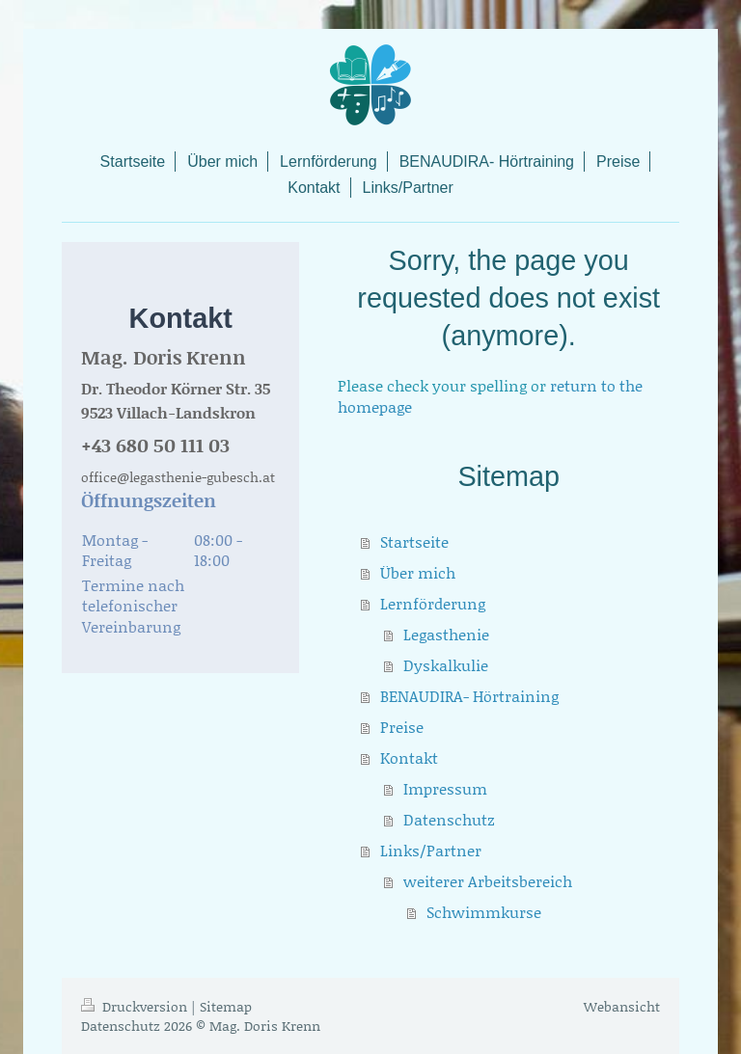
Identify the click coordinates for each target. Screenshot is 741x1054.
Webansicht (622, 1006)
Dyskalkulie (445, 665)
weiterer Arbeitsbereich (487, 881)
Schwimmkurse (483, 912)
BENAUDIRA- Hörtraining (469, 696)
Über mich (417, 572)
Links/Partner (430, 850)
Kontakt (409, 757)
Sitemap (226, 1006)
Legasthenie (446, 634)
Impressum (445, 788)
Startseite (414, 541)
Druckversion (136, 1006)
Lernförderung (432, 603)
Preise (402, 727)
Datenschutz (449, 819)
